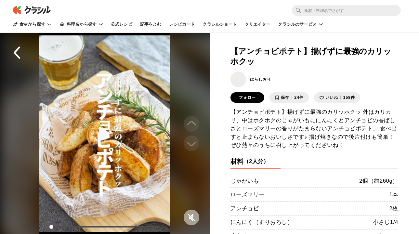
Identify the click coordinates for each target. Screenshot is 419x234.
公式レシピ (121, 24)
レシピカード (182, 24)
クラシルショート (220, 24)
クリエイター (257, 24)
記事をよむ (151, 24)
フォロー (247, 97)
